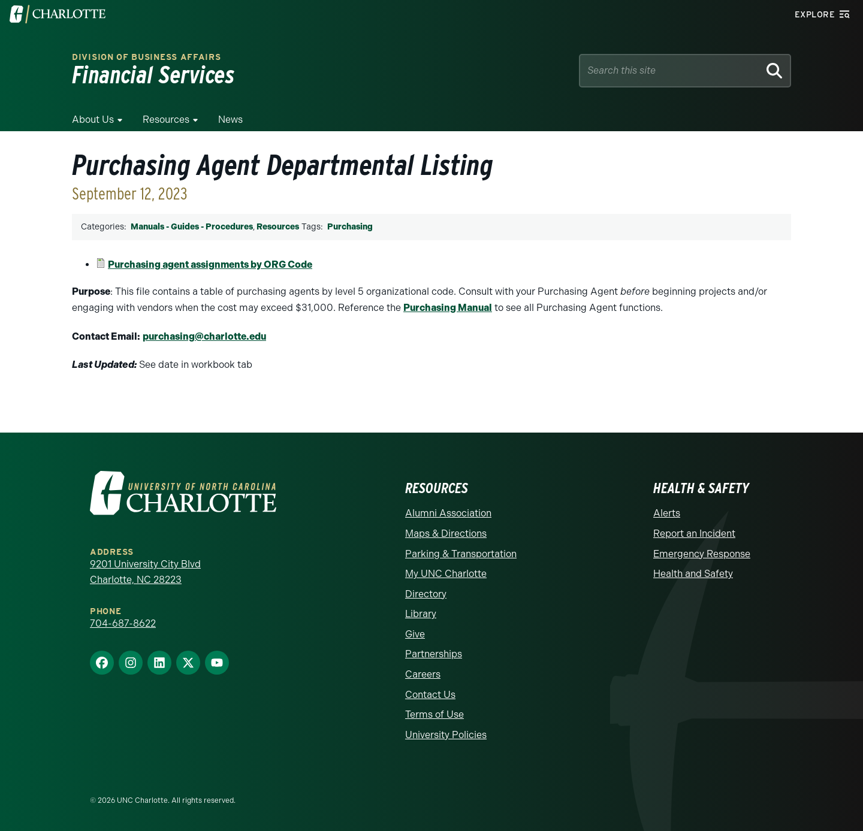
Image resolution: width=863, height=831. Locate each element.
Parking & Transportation (461, 554)
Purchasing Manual (447, 307)
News (230, 119)
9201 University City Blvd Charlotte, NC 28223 (145, 571)
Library (420, 614)
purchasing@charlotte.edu (204, 336)
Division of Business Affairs (146, 57)
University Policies (446, 735)
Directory (425, 594)
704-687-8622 (123, 623)
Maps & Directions (446, 533)
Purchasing (350, 227)
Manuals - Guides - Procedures (192, 227)
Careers (422, 674)
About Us (93, 119)
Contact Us (430, 694)
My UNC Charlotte (446, 573)
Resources (166, 119)
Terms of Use (434, 714)
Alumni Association (448, 513)
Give (415, 634)
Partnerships (433, 654)
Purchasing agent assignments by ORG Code (210, 264)
